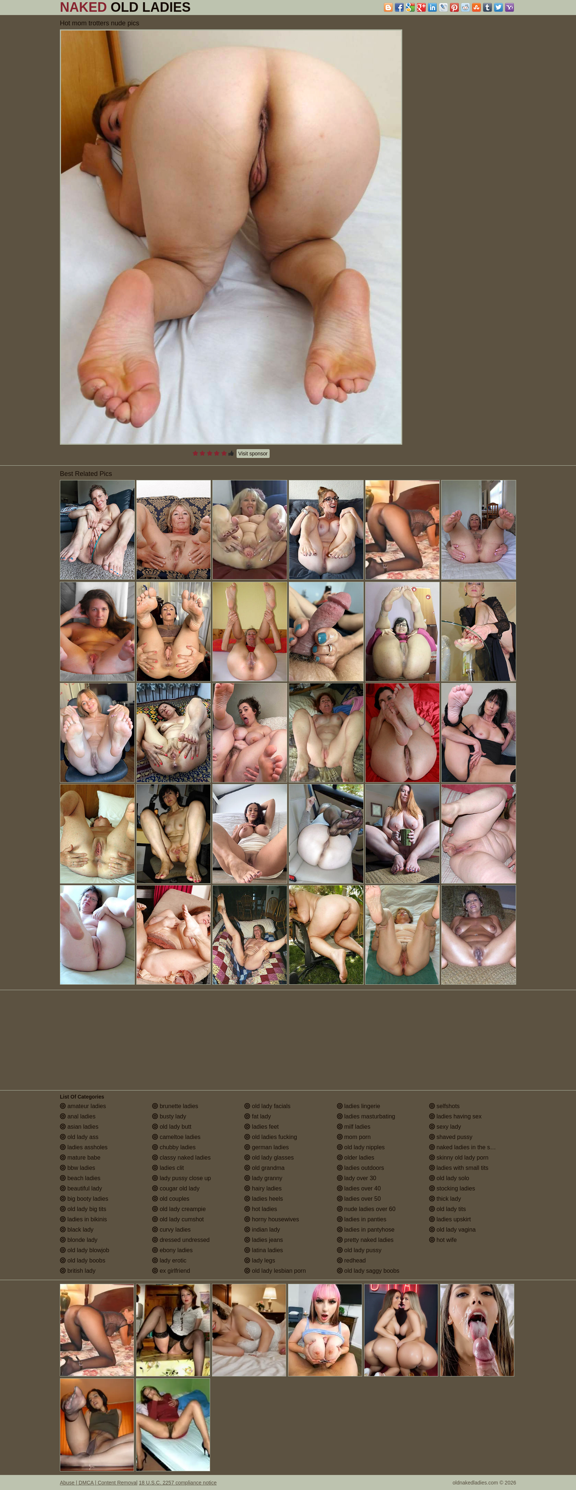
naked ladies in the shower (467, 1147)
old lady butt (171, 1127)
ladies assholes (84, 1147)
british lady (78, 1271)
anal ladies (78, 1116)
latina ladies (263, 1250)
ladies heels (263, 1199)
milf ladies (354, 1127)
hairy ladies (262, 1188)
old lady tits (447, 1209)
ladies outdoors (360, 1168)
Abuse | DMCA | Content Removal (98, 1483)
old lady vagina (452, 1229)
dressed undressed (181, 1240)
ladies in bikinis (83, 1219)
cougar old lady (175, 1188)
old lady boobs (82, 1260)
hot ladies (260, 1209)
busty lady (169, 1116)
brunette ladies (175, 1106)
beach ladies (80, 1178)
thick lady (445, 1199)
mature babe (80, 1157)
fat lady (257, 1116)
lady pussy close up (181, 1178)
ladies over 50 (359, 1199)
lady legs (259, 1260)
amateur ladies (83, 1106)
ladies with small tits (459, 1168)
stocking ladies (452, 1188)
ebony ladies (172, 1250)
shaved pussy (450, 1137)
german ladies (266, 1147)
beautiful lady (81, 1188)
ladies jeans (263, 1240)
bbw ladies (77, 1168)
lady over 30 (357, 1178)
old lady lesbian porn (275, 1271)
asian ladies (79, 1127)
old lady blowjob (84, 1250)
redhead (351, 1260)
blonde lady (78, 1240)
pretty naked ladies (365, 1240)
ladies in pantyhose (366, 1229)
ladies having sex (455, 1116)
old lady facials (267, 1106)
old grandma (264, 1168)
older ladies (355, 1157)
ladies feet (261, 1127)
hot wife (443, 1240)
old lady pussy (359, 1250)
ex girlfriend (171, 1271)
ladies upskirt (450, 1219)
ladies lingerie (358, 1106)
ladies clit (168, 1168)
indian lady (262, 1229)
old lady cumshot (178, 1219)
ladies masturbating (366, 1116)
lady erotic (169, 1260)
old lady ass (79, 1137)
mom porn (354, 1137)
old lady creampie (179, 1209)
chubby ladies (173, 1147)
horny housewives (271, 1219)
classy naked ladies (181, 1157)
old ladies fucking (270, 1137)
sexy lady (445, 1127)
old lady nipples (361, 1147)
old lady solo (449, 1178)
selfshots (444, 1106)
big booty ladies (84, 1199)
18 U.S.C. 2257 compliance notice (178, 1483)
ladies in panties (361, 1219)
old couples (170, 1199)
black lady (77, 1229)
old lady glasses (269, 1157)
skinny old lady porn (459, 1157)
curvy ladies (171, 1229)
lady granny (263, 1178)
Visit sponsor (253, 453)
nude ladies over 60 (366, 1209)
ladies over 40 (359, 1188)
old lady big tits (83, 1209)
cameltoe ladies (176, 1137)
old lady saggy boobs (368, 1271)
